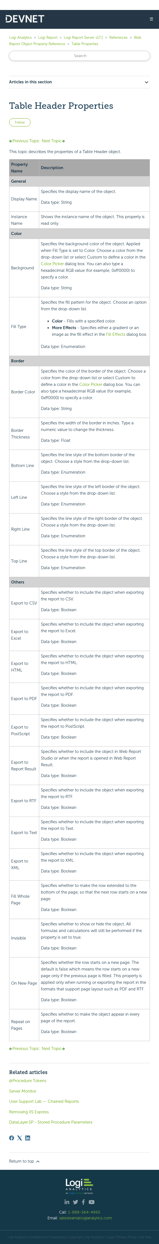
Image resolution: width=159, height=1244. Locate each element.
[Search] (79, 56)
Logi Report (47, 37)
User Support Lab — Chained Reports (44, 1101)
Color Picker (52, 263)
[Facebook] (11, 1137)
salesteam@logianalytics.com (85, 1217)
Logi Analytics (20, 37)
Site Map (145, 1237)
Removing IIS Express (29, 1111)
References (118, 37)
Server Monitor (22, 1091)
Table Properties (84, 44)
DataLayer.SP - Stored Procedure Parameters (50, 1122)
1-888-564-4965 (84, 1212)
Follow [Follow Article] (20, 122)
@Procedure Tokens (27, 1080)
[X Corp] (19, 1137)
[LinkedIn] (27, 1137)
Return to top (25, 1161)
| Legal (109, 1237)
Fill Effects (115, 334)
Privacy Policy (127, 1237)
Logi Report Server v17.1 (83, 37)
